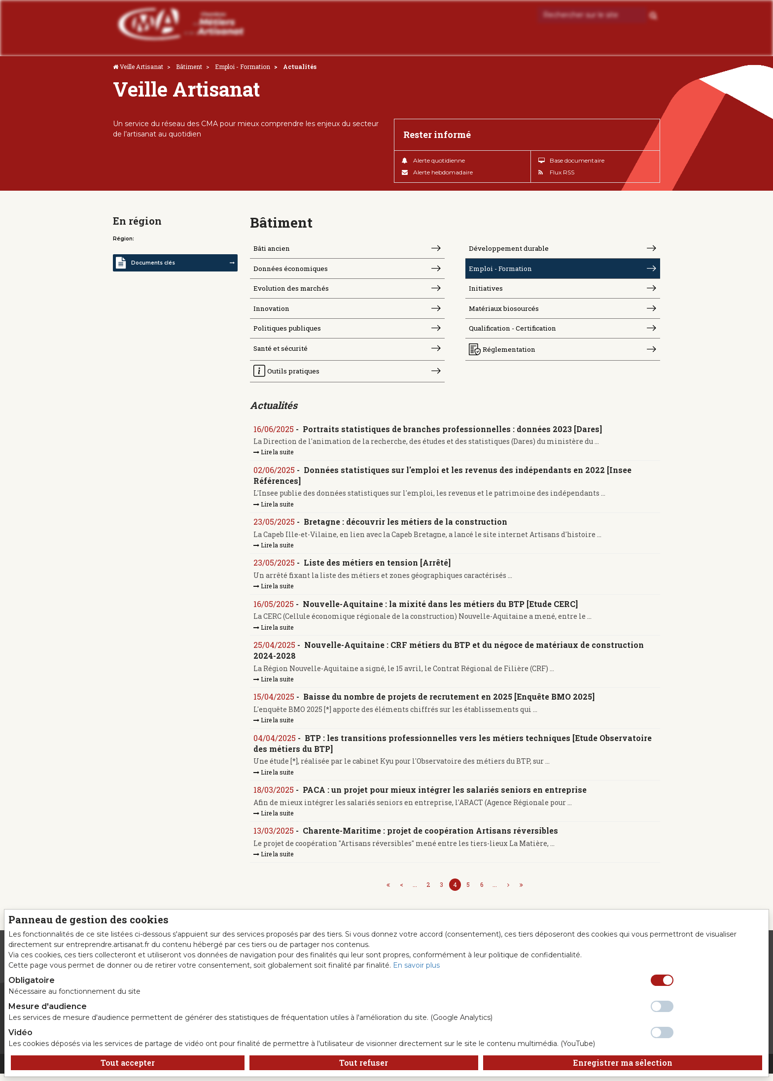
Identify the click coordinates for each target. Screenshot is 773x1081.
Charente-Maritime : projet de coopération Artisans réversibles (431, 838)
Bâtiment (189, 66)
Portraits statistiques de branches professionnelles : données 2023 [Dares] (452, 433)
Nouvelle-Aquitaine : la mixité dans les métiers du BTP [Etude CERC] (440, 609)
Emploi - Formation (242, 66)
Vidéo (20, 1032)
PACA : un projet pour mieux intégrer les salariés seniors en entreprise (445, 796)
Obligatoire (31, 980)
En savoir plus (416, 965)
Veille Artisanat (141, 66)
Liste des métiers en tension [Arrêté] (377, 568)
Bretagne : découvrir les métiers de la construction (406, 527)
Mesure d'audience (47, 1006)
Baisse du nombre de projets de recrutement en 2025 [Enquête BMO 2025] (449, 703)
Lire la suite (274, 457)
